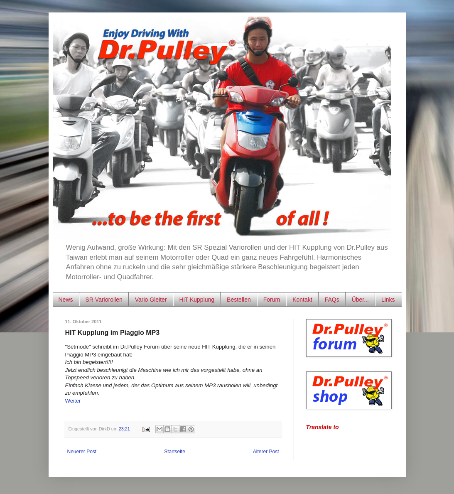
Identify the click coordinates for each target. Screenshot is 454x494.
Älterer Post (266, 452)
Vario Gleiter (151, 299)
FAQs (332, 299)
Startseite (174, 452)
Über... (360, 299)
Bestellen (239, 299)
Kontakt (302, 299)
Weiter (73, 401)
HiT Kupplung (197, 299)
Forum (271, 299)
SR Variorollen (104, 299)
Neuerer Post (82, 452)
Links (388, 299)
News (66, 299)
